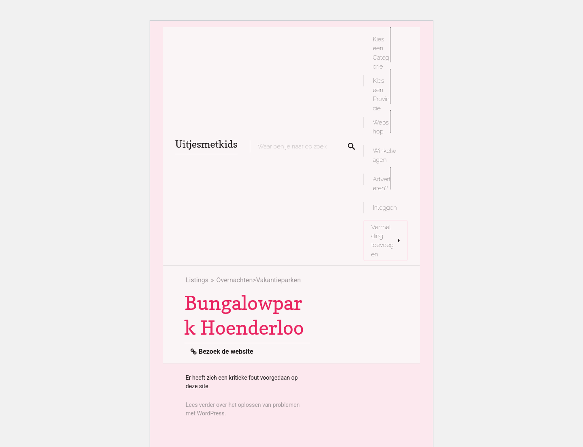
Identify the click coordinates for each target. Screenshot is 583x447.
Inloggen (385, 207)
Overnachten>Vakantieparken (258, 280)
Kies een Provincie (381, 94)
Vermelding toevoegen (382, 241)
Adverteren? (382, 183)
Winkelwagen (385, 155)
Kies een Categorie (381, 53)
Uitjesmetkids (206, 144)
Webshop (381, 127)
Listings (197, 280)
